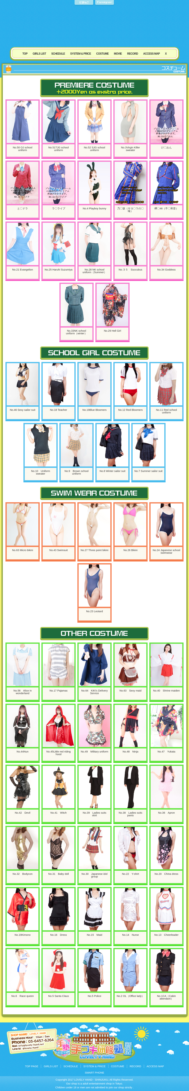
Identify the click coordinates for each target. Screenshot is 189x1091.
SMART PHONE (94, 1072)
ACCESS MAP (151, 53)
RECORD (132, 53)
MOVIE (118, 53)
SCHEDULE (58, 53)
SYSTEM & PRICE (80, 53)
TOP (25, 53)
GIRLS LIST (39, 53)
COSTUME (102, 53)
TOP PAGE (31, 1066)
